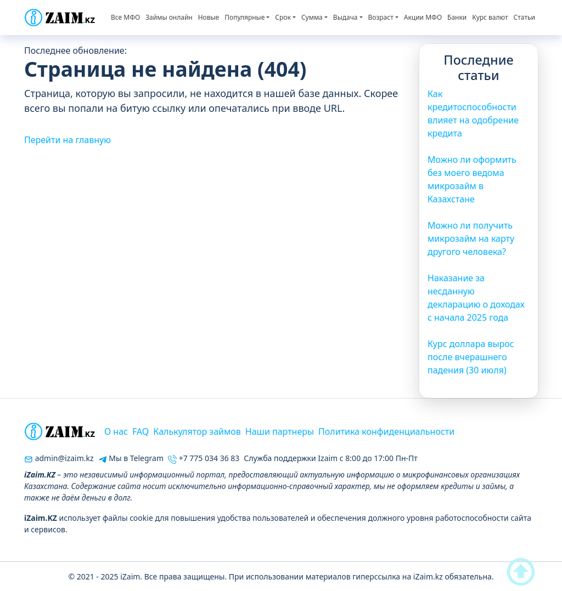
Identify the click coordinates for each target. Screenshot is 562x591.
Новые (209, 17)
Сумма (312, 17)
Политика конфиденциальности (386, 431)
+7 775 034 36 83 (203, 458)
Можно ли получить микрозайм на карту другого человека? (471, 238)
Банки (457, 17)
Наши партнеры (279, 431)
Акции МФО (423, 17)
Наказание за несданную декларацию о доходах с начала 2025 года (476, 297)
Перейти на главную (67, 140)
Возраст (381, 17)
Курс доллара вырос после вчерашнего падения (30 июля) (471, 357)
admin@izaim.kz (59, 458)
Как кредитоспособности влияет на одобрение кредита (473, 113)
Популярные (244, 17)
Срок (282, 17)
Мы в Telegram (131, 458)
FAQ (140, 431)
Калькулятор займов (196, 431)
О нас (116, 431)
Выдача (345, 17)
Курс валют (490, 17)
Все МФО (125, 17)
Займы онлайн (169, 17)
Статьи (524, 17)
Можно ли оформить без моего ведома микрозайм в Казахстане (472, 179)
